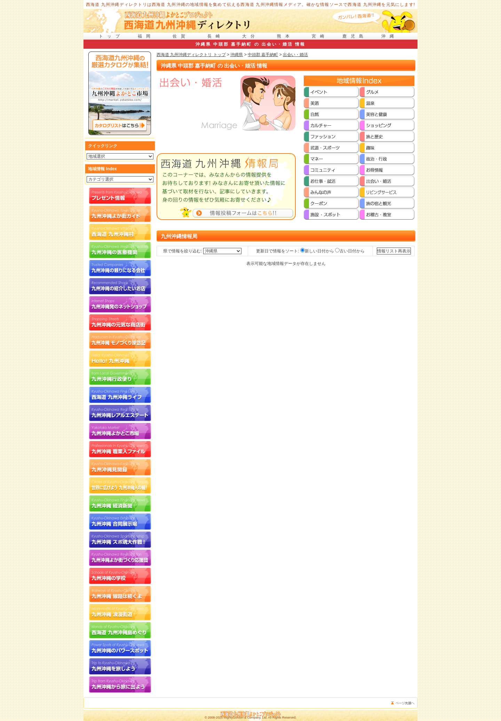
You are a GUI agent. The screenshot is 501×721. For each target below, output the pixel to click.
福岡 (146, 36)
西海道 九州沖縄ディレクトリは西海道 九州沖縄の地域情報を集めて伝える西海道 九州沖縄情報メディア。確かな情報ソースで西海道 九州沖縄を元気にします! (250, 4)
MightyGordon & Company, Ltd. (245, 717)
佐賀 (181, 36)
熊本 (285, 36)
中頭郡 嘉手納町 (263, 54)
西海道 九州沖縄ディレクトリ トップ (191, 54)
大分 (250, 36)
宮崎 (320, 36)
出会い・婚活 (295, 54)
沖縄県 (236, 54)
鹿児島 (354, 36)
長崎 (215, 36)
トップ (111, 36)
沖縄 (389, 36)
